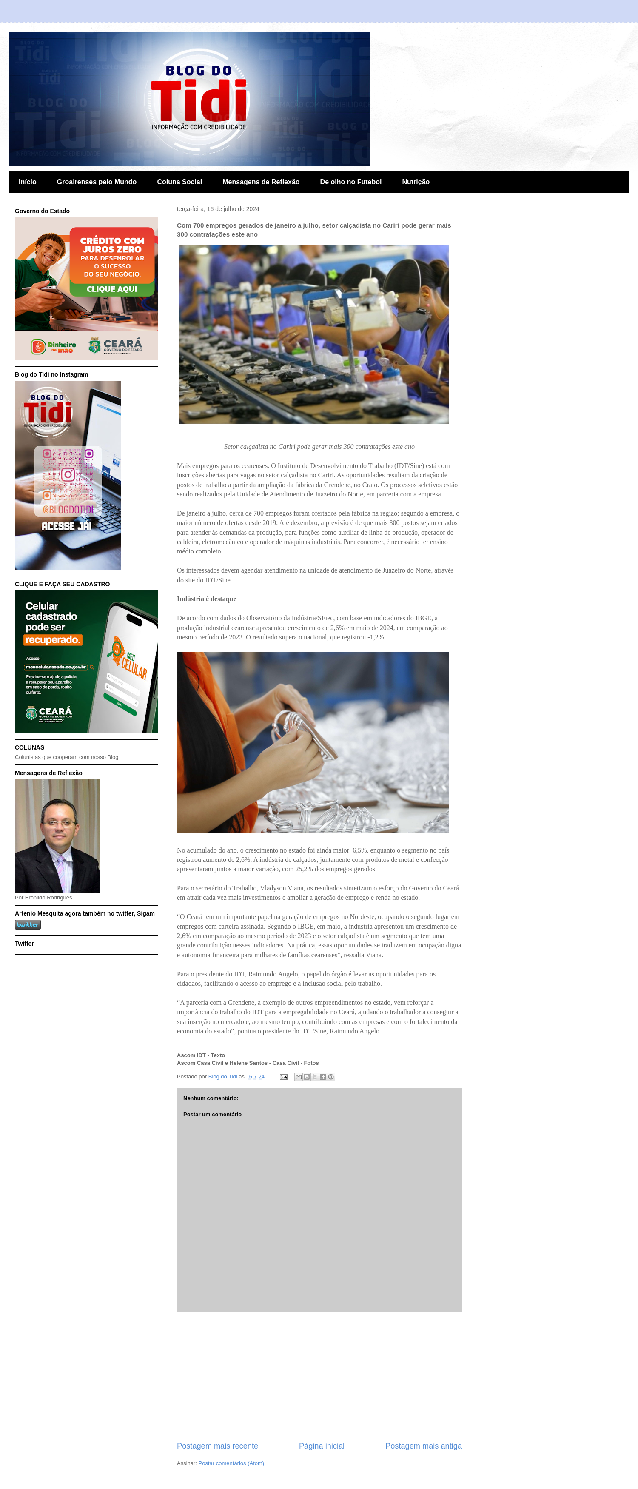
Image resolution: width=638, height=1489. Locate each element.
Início (28, 181)
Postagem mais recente (217, 1446)
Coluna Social (179, 181)
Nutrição (416, 181)
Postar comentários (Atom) (232, 1463)
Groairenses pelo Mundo (97, 181)
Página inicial (322, 1446)
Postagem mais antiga (423, 1446)
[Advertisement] (319, 1377)
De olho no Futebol (351, 181)
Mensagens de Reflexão (260, 181)
